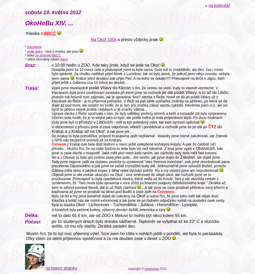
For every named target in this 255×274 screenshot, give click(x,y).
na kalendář (219, 5)
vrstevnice (152, 269)
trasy (64, 59)
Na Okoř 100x (104, 39)
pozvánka (34, 47)
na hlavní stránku (61, 268)
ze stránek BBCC (48, 55)
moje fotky (34, 51)
